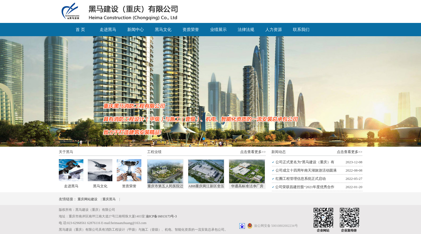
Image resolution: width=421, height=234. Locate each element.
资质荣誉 (190, 29)
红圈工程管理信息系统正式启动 (301, 179)
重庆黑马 (109, 199)
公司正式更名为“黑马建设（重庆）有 (305, 162)
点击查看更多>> (253, 152)
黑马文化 (163, 29)
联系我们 (301, 29)
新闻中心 (135, 29)
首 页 (80, 29)
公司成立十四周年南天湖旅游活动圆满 (306, 170)
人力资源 (273, 29)
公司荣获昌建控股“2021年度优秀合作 (304, 187)
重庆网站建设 (88, 199)
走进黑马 (108, 29)
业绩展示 (218, 29)
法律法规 (246, 29)
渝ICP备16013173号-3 (161, 216)
